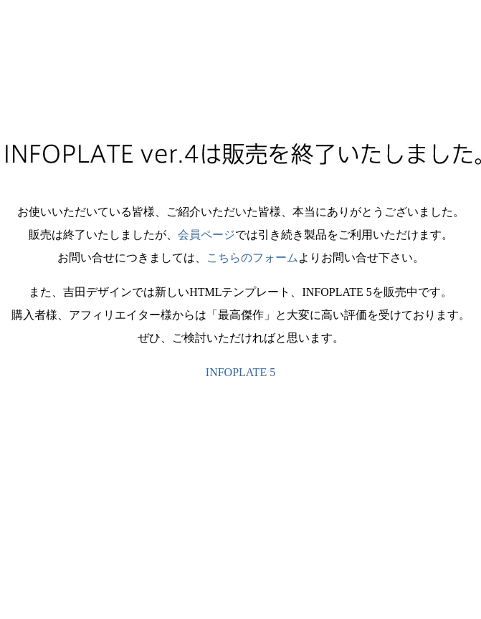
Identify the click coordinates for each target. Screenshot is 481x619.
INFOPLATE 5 (240, 372)
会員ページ (206, 235)
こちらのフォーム (252, 257)
